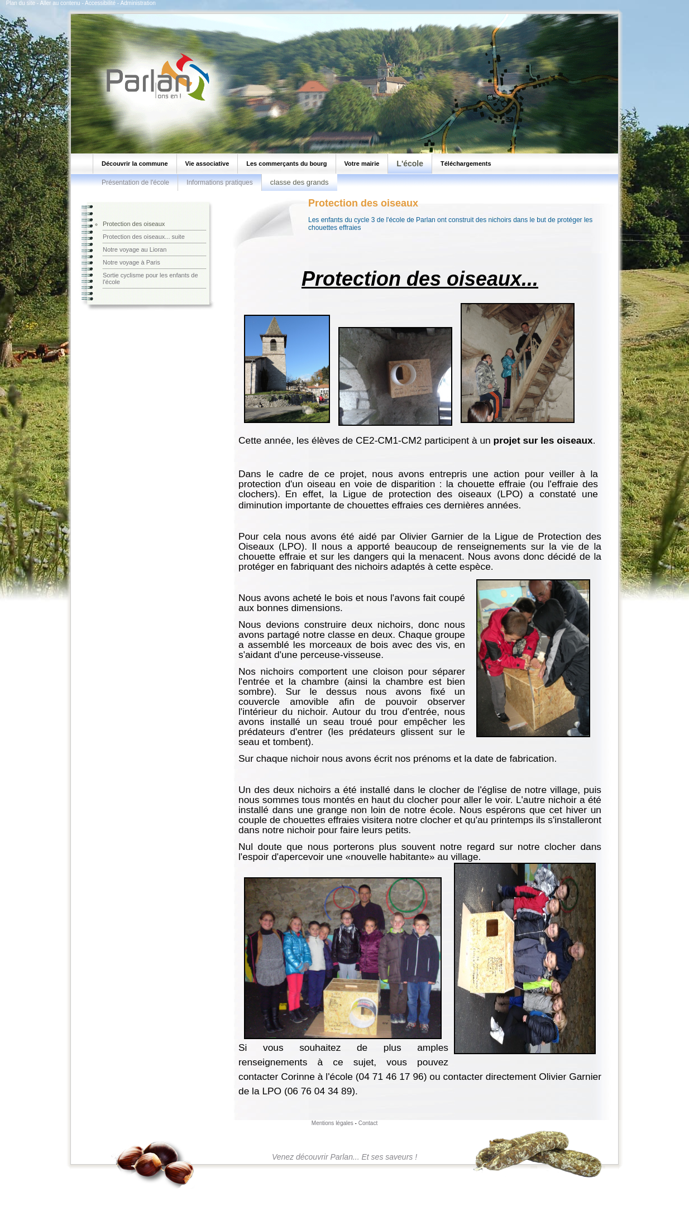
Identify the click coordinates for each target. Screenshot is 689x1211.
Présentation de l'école (135, 182)
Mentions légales (332, 1123)
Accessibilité (100, 3)
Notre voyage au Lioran (134, 249)
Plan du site (20, 3)
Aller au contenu (60, 3)
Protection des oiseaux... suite (144, 236)
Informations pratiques (219, 182)
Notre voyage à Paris (131, 262)
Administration (137, 3)
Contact (367, 1123)
